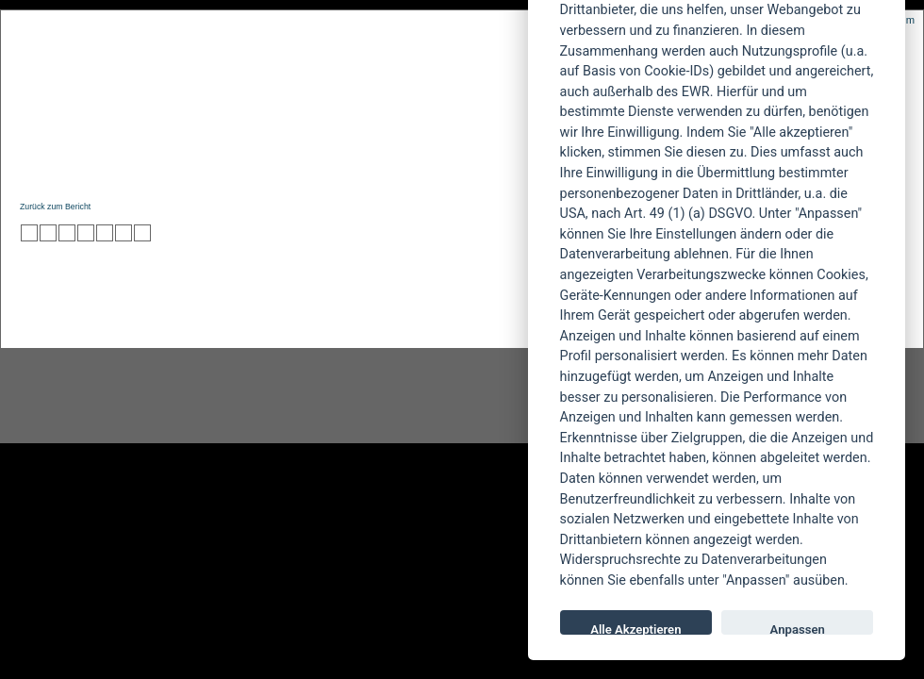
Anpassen (797, 628)
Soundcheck (495, 166)
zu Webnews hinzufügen (66, 232)
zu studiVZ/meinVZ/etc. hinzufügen (104, 232)
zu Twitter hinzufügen (29, 232)
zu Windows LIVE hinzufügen (142, 232)
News (97, 166)
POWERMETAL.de (321, 82)
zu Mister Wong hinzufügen (48, 232)
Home (36, 166)
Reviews (170, 166)
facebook (364, 396)
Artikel (399, 166)
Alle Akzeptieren (635, 628)
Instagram (153, 396)
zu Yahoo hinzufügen (123, 232)
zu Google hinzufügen (85, 232)
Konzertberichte (286, 166)
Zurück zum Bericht (55, 206)
